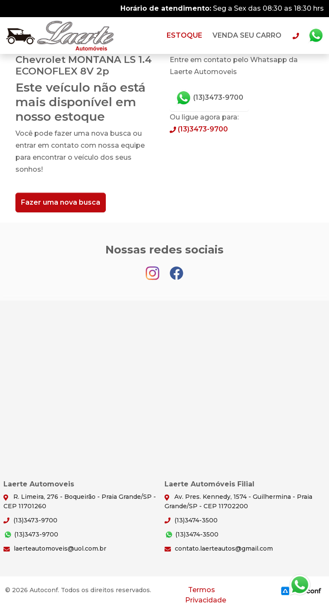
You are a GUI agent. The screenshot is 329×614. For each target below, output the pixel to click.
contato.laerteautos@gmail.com (218, 548)
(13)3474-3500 (191, 520)
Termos (201, 590)
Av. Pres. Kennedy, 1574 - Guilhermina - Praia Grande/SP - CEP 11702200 (238, 501)
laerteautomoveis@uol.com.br (54, 548)
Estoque (184, 35)
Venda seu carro (246, 35)
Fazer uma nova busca (60, 202)
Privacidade (205, 600)
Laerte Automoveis (60, 36)
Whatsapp (316, 35)
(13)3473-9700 (209, 98)
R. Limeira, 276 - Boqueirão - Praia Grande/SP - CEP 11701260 (79, 501)
